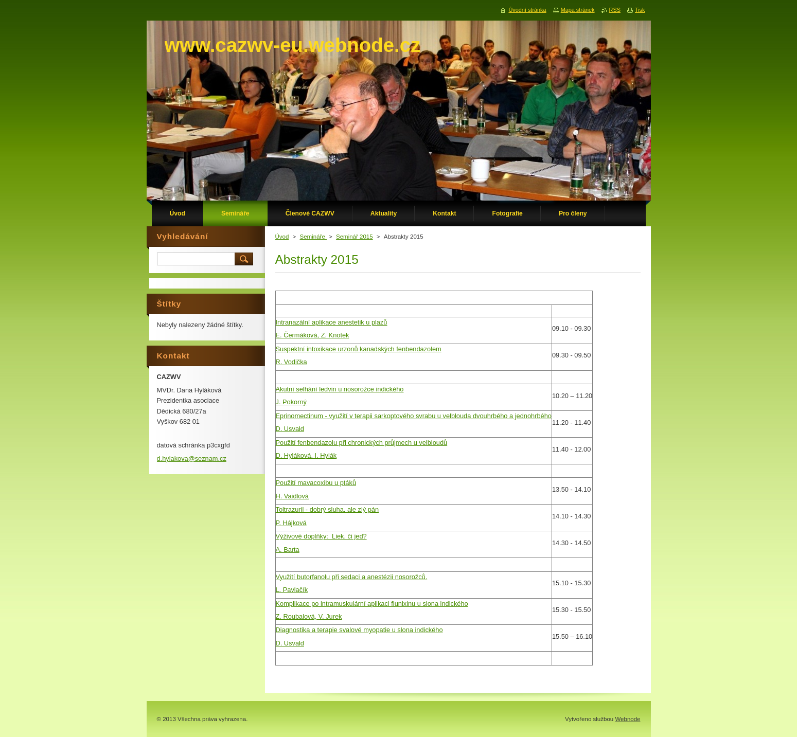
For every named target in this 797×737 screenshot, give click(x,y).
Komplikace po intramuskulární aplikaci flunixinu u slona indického (372, 603)
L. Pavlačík (292, 590)
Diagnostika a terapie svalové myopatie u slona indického (359, 630)
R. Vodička (291, 362)
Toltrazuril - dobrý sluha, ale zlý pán (327, 509)
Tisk (640, 10)
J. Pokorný (291, 402)
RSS (615, 10)
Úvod (282, 236)
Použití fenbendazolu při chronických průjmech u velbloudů (362, 442)
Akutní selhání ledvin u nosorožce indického (340, 389)
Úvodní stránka (527, 10)
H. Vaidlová (292, 496)
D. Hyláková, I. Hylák (306, 455)
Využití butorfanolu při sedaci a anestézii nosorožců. (352, 577)
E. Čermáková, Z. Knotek (312, 335)
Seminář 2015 (354, 236)
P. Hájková (291, 523)
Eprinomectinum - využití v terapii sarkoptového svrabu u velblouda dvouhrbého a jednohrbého (414, 416)
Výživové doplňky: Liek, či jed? (321, 536)
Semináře (313, 236)
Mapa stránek (578, 10)
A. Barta (287, 549)
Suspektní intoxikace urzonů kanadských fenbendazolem (358, 349)
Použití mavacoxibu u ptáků (316, 483)
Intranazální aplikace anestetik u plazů (331, 322)
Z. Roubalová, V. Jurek (309, 616)
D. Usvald (290, 429)
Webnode (627, 719)
